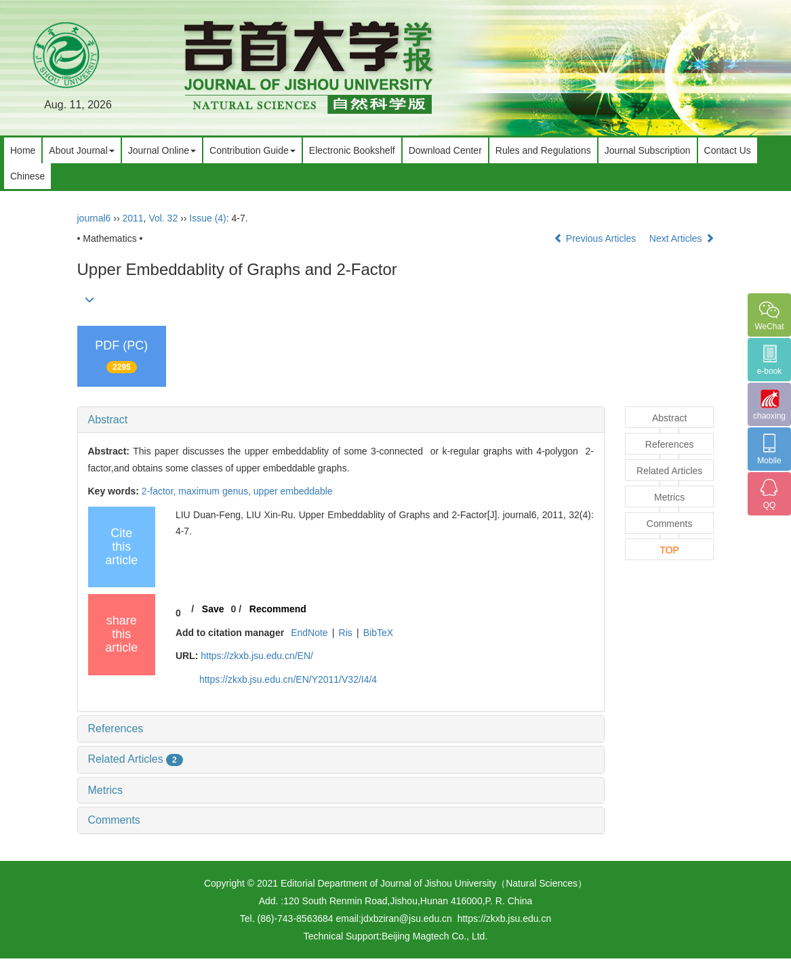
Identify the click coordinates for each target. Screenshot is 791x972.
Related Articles (135, 759)
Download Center (445, 150)
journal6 (94, 218)
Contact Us (727, 150)
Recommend (277, 609)
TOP (669, 550)
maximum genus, (215, 491)
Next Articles (681, 238)
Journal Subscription (648, 150)
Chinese (27, 176)
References (116, 728)
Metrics (105, 790)
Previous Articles (596, 238)
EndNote (309, 632)
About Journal (81, 150)
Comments (114, 820)
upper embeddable (293, 491)
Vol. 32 (163, 218)
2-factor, (160, 491)
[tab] (341, 420)
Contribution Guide (252, 150)
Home (22, 150)
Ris (345, 632)
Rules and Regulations (543, 150)
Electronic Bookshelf (352, 150)
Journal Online (162, 150)
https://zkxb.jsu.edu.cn (505, 918)
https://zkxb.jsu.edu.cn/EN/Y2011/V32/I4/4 (288, 679)
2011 (132, 218)
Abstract (108, 419)
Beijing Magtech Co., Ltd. (434, 936)
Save (213, 609)
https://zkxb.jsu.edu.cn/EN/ (257, 655)
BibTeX (378, 632)
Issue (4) (207, 218)
